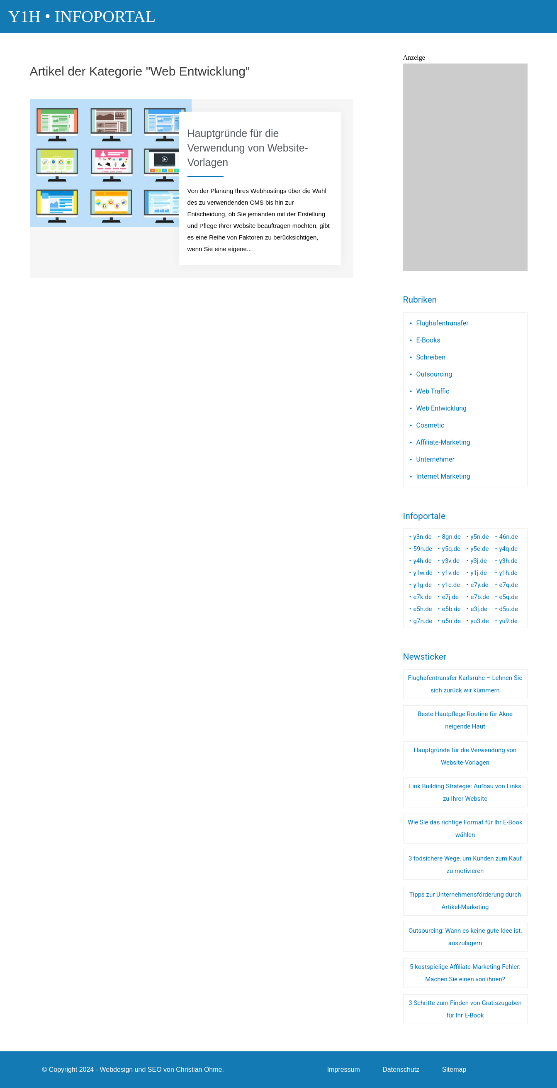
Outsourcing (434, 374)
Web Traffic (433, 391)
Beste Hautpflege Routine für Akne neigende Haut (465, 720)
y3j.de (479, 561)
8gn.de (451, 536)
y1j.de (479, 573)
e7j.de (450, 597)
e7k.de (422, 597)
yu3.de (480, 621)
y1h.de (508, 573)
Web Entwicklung (441, 408)
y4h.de (422, 561)
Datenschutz (400, 1069)
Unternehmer (435, 459)
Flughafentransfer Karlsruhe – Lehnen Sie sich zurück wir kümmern (465, 684)
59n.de (423, 549)
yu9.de (508, 621)
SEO (155, 1069)
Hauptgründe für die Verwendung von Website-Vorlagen (465, 756)
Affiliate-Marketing (443, 442)
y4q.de (508, 549)
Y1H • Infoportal (82, 16)
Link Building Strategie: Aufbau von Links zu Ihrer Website (465, 792)
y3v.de (451, 561)
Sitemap (454, 1069)
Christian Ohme (199, 1069)
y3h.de (508, 561)
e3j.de (479, 609)
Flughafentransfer (442, 323)
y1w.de (423, 573)
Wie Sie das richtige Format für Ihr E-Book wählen (465, 829)
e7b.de (480, 597)
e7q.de (508, 585)
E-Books (428, 340)
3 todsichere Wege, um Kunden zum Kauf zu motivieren (465, 865)
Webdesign (116, 1069)
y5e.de (480, 549)
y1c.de (451, 585)
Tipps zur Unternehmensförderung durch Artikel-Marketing (465, 901)
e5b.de (451, 609)
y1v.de (451, 573)
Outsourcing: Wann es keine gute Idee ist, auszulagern (465, 937)
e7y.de (480, 585)
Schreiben (431, 357)
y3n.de (422, 536)
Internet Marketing (443, 476)
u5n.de (451, 621)
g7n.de (423, 621)
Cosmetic (430, 425)
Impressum (343, 1069)
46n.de (508, 536)
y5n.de (480, 536)
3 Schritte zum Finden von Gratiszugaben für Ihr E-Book (465, 1009)
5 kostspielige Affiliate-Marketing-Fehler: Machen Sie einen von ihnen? (465, 973)
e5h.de (422, 609)
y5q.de (451, 549)
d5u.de (508, 609)
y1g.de (422, 585)
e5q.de (508, 597)
